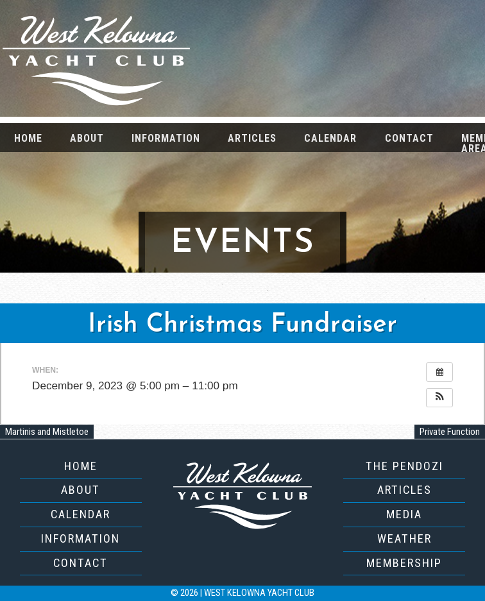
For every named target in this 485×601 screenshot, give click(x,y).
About (87, 138)
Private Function (450, 431)
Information (166, 138)
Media (404, 514)
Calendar (330, 138)
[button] (439, 398)
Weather (404, 538)
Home (28, 138)
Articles (252, 138)
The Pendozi (404, 466)
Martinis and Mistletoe (47, 431)
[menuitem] (28, 137)
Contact (409, 138)
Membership (404, 563)
